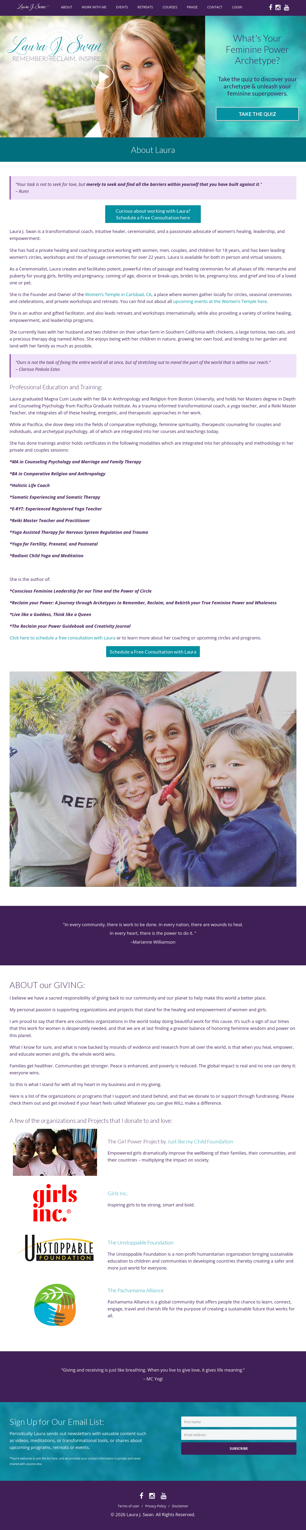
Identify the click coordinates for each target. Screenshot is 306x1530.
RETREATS (145, 7)
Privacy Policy (155, 1506)
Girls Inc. (118, 1193)
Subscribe (239, 1448)
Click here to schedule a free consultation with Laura (62, 638)
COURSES (170, 7)
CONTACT (214, 7)
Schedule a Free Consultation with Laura (153, 651)
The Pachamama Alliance (136, 1290)
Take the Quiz (257, 114)
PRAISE (192, 7)
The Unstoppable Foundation (141, 1242)
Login (237, 7)
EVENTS (122, 7)
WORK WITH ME (94, 7)
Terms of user (128, 1506)
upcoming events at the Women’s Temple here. (221, 301)
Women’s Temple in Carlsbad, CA (117, 294)
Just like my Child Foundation (200, 1141)
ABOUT (66, 7)
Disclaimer (180, 1506)
